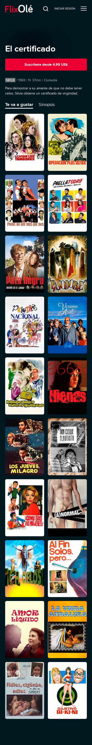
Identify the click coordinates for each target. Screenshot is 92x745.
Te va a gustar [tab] (19, 104)
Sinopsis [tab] (47, 104)
